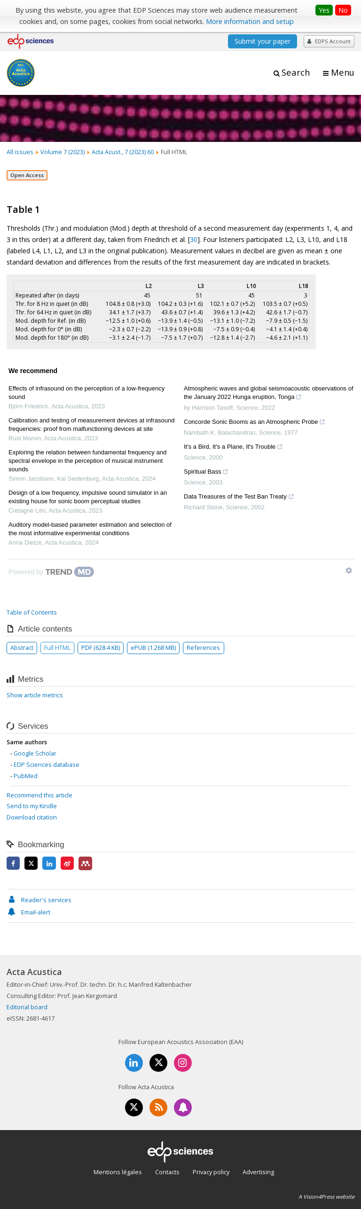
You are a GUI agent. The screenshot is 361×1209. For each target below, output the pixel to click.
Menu (342, 72)
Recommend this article (39, 795)
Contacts (167, 1172)
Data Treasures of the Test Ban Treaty (239, 497)
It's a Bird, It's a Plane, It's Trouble (233, 447)
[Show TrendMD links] (349, 570)
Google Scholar (35, 753)
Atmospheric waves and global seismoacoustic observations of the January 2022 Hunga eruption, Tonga (268, 394)
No (343, 10)
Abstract (21, 647)
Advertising (258, 1172)
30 (193, 239)
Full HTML (57, 647)
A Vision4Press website (326, 1196)
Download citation (32, 817)
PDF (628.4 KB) (100, 647)
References (203, 647)
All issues (20, 152)
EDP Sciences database (46, 764)
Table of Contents (32, 612)
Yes (324, 10)
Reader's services (39, 900)
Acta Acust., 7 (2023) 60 (123, 152)
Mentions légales (118, 1172)
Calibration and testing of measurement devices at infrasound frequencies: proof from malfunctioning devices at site (91, 424)
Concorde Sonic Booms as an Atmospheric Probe (254, 423)
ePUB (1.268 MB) (153, 647)
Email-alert (28, 912)
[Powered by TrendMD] (51, 572)
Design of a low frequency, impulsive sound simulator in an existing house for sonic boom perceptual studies (87, 497)
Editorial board (27, 1007)
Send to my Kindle (32, 806)
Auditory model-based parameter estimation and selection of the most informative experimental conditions (90, 529)
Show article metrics (35, 695)
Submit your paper (262, 41)
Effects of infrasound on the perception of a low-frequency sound (86, 392)
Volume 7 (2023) (62, 152)
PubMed (26, 776)
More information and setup (250, 21)
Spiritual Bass (206, 472)
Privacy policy (211, 1172)
